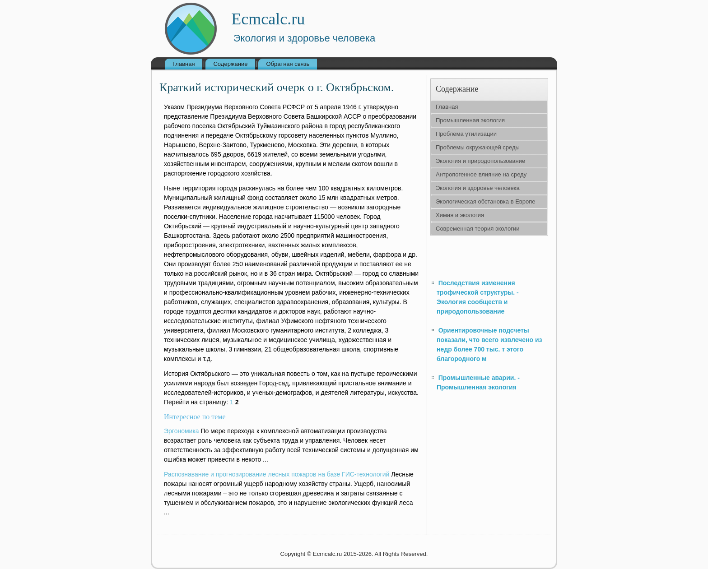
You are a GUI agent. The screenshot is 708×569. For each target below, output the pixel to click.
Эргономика (181, 431)
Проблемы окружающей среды (478, 147)
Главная (183, 63)
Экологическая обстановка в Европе (485, 201)
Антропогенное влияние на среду (481, 174)
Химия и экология (460, 215)
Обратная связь (287, 63)
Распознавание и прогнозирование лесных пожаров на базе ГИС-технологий (276, 474)
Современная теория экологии (477, 228)
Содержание (230, 63)
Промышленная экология (470, 120)
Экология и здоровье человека (478, 188)
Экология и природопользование (480, 160)
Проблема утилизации (466, 133)
